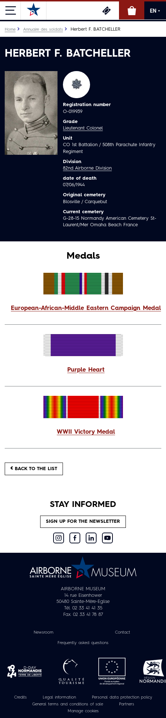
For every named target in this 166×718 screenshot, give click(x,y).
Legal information (59, 697)
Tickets (106, 10)
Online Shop (131, 10)
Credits (20, 697)
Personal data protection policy (122, 697)
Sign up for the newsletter (83, 521)
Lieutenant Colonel (83, 128)
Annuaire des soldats (43, 29)
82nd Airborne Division (87, 168)
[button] (83, 309)
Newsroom (44, 632)
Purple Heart (86, 370)
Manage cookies (83, 711)
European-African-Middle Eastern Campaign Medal (86, 308)
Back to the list (33, 468)
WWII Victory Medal (86, 432)
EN (155, 11)
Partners (126, 704)
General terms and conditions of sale (67, 704)
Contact (122, 632)
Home (10, 29)
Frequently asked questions (83, 643)
